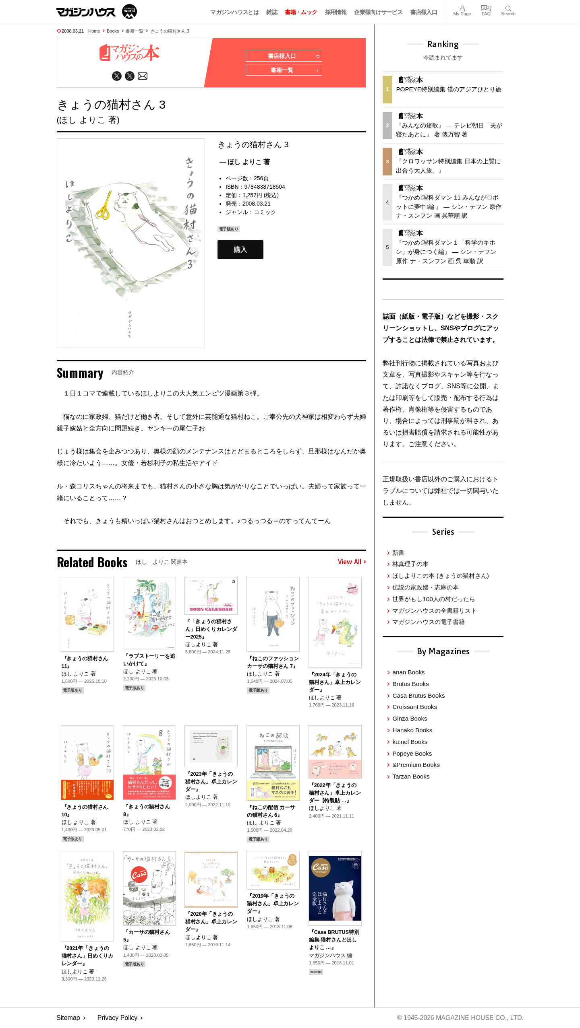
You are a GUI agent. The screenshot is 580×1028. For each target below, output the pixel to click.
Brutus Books (410, 683)
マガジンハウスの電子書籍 (428, 621)
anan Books (408, 672)
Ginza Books (409, 718)
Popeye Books (412, 753)
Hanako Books (412, 730)
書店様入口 (423, 12)
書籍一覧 (134, 31)
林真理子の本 (410, 563)
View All (352, 562)
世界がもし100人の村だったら (433, 598)
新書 (398, 552)
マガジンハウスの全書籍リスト (434, 610)
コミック (265, 212)
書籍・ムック (301, 12)
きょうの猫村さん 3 (169, 31)
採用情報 (335, 12)
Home (94, 31)
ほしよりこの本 (440, 575)
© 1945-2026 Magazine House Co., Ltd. (460, 1018)
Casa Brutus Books (418, 695)
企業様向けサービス (378, 12)
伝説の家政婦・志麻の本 (425, 587)
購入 (240, 250)
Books (113, 31)
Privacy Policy (117, 1018)
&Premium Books (415, 764)
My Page (462, 7)
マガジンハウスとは (234, 12)
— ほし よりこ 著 (245, 162)
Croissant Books (414, 706)
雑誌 (271, 12)
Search (508, 7)
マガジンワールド (96, 11)
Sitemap (68, 1018)
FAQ (486, 7)
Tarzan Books (410, 776)
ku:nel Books (409, 741)
